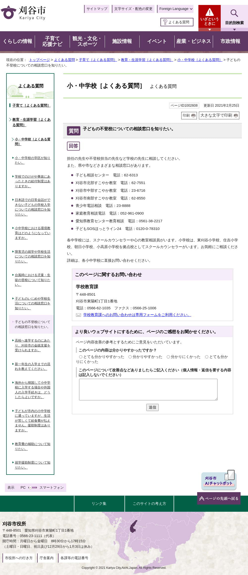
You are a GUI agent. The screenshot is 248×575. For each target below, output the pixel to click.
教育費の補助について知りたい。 (32, 446)
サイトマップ (97, 9)
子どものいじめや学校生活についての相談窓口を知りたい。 (32, 303)
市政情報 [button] (230, 41)
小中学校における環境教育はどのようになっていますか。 (32, 233)
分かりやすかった (147, 356)
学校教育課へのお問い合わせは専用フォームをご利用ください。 (137, 315)
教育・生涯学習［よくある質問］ (147, 60)
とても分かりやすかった (103, 356)
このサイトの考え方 (149, 503)
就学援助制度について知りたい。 (32, 465)
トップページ (39, 60)
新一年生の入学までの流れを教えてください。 (32, 366)
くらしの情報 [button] (17, 41)
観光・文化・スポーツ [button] (87, 41)
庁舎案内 (47, 558)
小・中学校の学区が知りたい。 (32, 160)
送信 (152, 407)
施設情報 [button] (122, 41)
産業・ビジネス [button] (193, 41)
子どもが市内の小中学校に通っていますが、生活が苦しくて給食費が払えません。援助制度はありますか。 (32, 420)
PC (23, 487)
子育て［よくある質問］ (98, 60)
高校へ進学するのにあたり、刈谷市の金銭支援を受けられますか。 (32, 345)
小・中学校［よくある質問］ (199, 60)
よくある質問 (178, 22)
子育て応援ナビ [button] (52, 41)
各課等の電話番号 (74, 558)
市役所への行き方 (19, 558)
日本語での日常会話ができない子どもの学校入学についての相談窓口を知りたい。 (32, 207)
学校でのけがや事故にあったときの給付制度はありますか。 (32, 181)
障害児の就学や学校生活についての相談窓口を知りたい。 (32, 256)
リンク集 (99, 503)
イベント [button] (157, 41)
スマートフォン (51, 487)
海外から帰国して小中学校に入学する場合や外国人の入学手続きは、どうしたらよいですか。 (32, 390)
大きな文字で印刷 (216, 115)
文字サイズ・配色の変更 (133, 9)
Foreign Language (173, 9)
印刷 (186, 115)
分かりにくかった (186, 356)
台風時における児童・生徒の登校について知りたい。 (32, 280)
